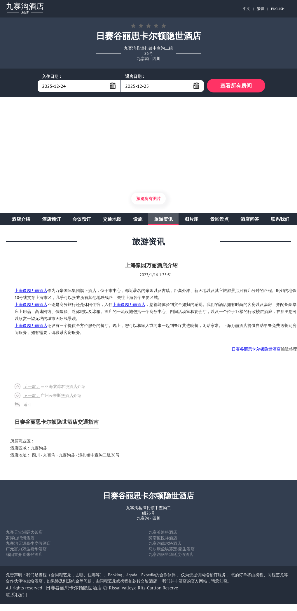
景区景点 (219, 220)
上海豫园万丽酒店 (31, 291)
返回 (27, 405)
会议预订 (81, 220)
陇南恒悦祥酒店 (162, 538)
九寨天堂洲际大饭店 (24, 533)
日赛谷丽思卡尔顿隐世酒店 (256, 350)
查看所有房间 (236, 86)
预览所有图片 (148, 199)
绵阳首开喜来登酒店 (24, 555)
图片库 (191, 220)
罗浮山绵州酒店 (20, 538)
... (112, 86)
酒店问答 (249, 220)
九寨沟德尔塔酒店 (164, 544)
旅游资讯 (163, 220)
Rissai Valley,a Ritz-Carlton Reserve (143, 588)
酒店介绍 (21, 220)
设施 (137, 220)
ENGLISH (277, 8)
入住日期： (52, 76)
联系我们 (280, 220)
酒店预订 (51, 220)
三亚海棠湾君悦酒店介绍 (54, 387)
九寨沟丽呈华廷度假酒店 (170, 555)
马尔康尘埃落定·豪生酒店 (171, 549)
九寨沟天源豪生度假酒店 (28, 544)
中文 (246, 8)
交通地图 (112, 220)
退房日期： (135, 76)
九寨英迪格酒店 (162, 533)
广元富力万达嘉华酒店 (26, 549)
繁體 (260, 8)
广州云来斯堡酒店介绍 (52, 396)
